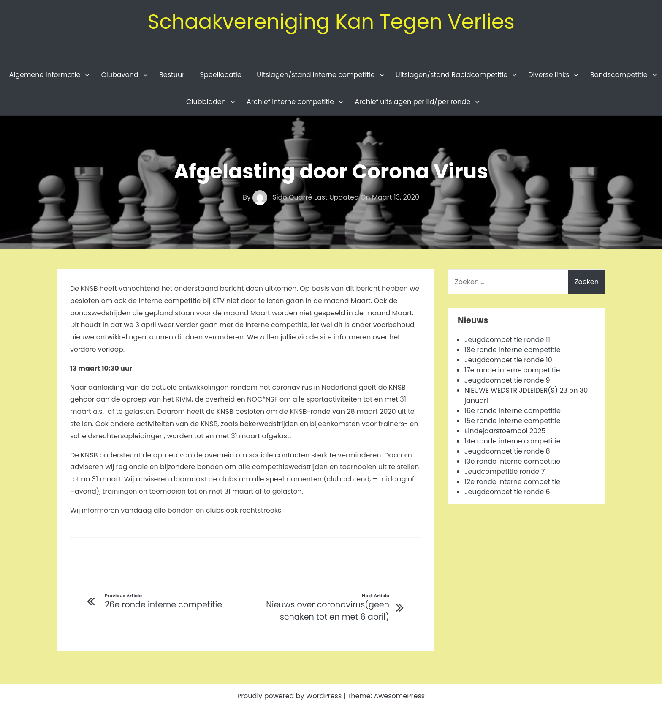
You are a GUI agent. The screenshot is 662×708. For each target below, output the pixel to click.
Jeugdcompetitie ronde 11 (507, 339)
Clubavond (119, 74)
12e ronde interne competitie (512, 482)
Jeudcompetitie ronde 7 (504, 471)
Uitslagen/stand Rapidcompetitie (451, 74)
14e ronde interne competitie (512, 441)
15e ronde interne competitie (512, 421)
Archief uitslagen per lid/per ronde (412, 102)
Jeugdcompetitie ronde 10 (508, 360)
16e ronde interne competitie (512, 411)
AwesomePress (399, 696)
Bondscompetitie (619, 74)
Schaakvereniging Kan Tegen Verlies (331, 22)
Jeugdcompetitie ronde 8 (507, 451)
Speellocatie (220, 74)
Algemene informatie (44, 74)
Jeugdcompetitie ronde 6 (507, 492)
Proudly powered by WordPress (290, 696)
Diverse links (548, 74)
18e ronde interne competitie (512, 350)
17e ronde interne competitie (512, 370)
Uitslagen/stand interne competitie (316, 74)
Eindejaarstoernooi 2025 (504, 431)
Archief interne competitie (290, 102)
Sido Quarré (283, 197)
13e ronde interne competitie (512, 461)
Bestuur (171, 74)
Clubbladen (206, 102)
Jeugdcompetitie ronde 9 (507, 380)
